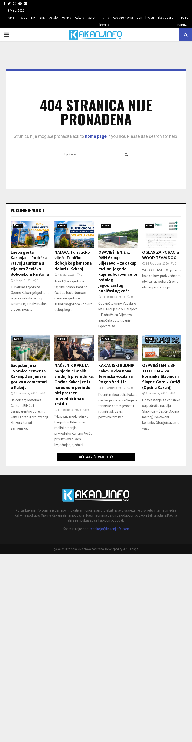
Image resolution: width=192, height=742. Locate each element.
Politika (66, 17)
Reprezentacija (123, 17)
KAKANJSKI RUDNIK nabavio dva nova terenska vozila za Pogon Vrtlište (116, 374)
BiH (33, 17)
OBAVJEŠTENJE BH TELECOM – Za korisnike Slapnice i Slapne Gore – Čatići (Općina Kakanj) (161, 376)
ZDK (42, 17)
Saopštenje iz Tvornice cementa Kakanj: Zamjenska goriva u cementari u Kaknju (29, 376)
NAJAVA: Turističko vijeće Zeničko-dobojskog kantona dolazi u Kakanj (73, 261)
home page (96, 136)
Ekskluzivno (165, 17)
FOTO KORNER (182, 21)
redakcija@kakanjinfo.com (109, 529)
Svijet (91, 17)
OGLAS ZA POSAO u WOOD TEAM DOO (160, 255)
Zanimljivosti (145, 17)
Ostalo (53, 17)
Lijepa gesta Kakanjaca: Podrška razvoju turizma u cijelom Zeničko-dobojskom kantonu (30, 263)
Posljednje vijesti (27, 210)
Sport (23, 17)
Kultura (79, 17)
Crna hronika (104, 21)
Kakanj (12, 17)
